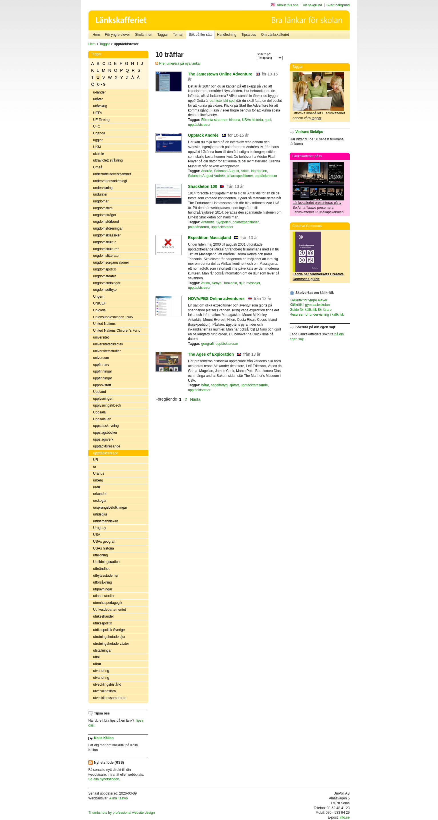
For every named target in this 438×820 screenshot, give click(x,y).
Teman (178, 35)
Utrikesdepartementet (109, 610)
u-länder (99, 92)
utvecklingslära (104, 691)
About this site (287, 5)
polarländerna (198, 227)
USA (96, 535)
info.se (345, 817)
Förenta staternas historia (220, 120)
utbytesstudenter (106, 576)
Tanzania (230, 283)
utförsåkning (102, 582)
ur (94, 467)
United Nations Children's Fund (117, 331)
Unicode (99, 310)
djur (241, 283)
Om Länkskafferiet (275, 35)
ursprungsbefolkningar (110, 507)
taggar (316, 118)
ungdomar (101, 201)
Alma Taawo (118, 798)
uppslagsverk (103, 439)
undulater (100, 194)
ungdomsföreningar (108, 228)
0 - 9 (101, 84)
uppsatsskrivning (106, 426)
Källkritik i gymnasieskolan (310, 305)
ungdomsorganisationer (111, 262)
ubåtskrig (100, 106)
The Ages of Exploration (211, 354)
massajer (253, 283)
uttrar (97, 664)
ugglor (98, 140)
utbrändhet (101, 569)
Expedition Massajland (209, 237)
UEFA (97, 113)
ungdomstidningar (106, 283)
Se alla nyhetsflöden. (104, 779)
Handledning (226, 35)
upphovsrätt (102, 385)
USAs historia (103, 548)
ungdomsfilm (103, 208)
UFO (96, 126)
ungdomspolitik (104, 269)
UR (95, 460)
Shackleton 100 (202, 186)
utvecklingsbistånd (107, 684)
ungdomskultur (104, 242)
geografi (207, 344)
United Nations (104, 324)
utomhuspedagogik (107, 603)
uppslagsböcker (105, 433)
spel (268, 120)
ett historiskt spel (222, 101)
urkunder (100, 494)
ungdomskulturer (106, 249)
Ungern (98, 296)
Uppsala (99, 412)
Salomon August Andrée (206, 176)
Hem (96, 35)
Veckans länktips (309, 132)
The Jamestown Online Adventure (220, 74)
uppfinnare (101, 365)
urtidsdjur (100, 514)
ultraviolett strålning (108, 160)
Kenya (216, 283)
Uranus (98, 473)
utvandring (101, 671)
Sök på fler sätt (200, 35)
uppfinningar (102, 371)
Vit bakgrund (312, 5)
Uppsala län (102, 419)
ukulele (98, 154)
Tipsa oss (248, 35)
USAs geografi (104, 542)
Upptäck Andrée (203, 135)
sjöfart (234, 385)
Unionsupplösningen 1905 (113, 317)
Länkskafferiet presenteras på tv (317, 203)
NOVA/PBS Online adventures (216, 298)
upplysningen (103, 399)
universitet (101, 337)
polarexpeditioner (240, 176)
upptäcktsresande (106, 446)
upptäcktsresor (105, 453)
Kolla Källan (104, 738)
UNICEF (99, 303)
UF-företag (101, 120)
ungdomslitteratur (106, 256)
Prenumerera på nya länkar (178, 63)
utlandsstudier (104, 596)
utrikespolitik (102, 623)
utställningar (102, 650)
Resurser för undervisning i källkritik (317, 315)
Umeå (97, 167)
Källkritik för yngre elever (308, 300)
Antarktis (208, 222)
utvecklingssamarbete (109, 698)
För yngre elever (117, 35)
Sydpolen (223, 222)
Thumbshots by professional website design (121, 813)
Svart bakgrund (338, 5)
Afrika (205, 283)
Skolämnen (143, 35)
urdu (96, 487)
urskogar (100, 501)
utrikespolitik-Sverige (109, 630)
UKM (97, 147)
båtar (205, 385)
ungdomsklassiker (107, 235)
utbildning (100, 555)
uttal (96, 657)
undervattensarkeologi (110, 181)
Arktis (245, 171)
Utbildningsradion (106, 562)
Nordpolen (259, 171)
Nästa (195, 399)
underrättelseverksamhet (112, 174)
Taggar (162, 35)
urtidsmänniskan (105, 521)
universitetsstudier (107, 351)
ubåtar (98, 99)
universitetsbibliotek (108, 344)
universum (101, 358)
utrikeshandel (103, 616)
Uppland (99, 392)
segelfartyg (219, 385)
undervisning (103, 188)
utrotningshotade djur (109, 637)
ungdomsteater (104, 276)
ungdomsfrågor (104, 215)
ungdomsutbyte (105, 290)
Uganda (99, 133)
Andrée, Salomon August (220, 171)
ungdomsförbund (106, 222)
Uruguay (99, 528)
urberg (98, 480)
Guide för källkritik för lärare (311, 310)
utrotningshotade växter (111, 644)
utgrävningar (102, 589)
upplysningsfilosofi (107, 405)
